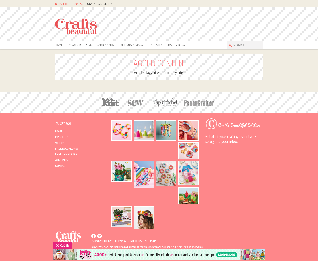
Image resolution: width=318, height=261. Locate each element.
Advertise (62, 160)
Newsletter (62, 4)
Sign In (91, 4)
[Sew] (135, 102)
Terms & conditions (128, 241)
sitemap (150, 241)
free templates (66, 154)
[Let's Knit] (110, 101)
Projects (74, 45)
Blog (89, 45)
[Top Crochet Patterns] (164, 102)
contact (61, 166)
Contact (79, 4)
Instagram (260, 4)
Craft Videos (176, 45)
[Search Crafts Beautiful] (242, 45)
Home (60, 45)
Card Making (106, 45)
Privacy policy (101, 241)
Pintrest (255, 4)
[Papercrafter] (199, 102)
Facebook (250, 4)
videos (59, 143)
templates (154, 45)
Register (106, 4)
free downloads (131, 45)
